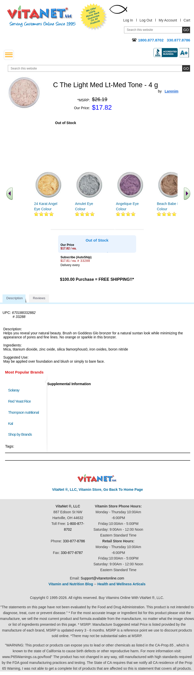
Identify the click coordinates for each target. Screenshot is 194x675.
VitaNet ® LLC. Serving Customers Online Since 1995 (41, 16)
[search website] (99, 68)
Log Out (146, 20)
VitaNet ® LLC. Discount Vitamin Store (97, 478)
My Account (168, 20)
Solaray (13, 390)
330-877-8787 (72, 553)
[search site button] (186, 68)
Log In (128, 20)
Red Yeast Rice (19, 401)
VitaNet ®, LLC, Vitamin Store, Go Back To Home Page (97, 489)
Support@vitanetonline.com (102, 578)
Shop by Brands (21, 434)
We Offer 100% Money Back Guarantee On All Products (94, 17)
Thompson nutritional (23, 412)
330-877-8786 (74, 541)
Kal (10, 423)
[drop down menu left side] (9, 55)
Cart (187, 20)
